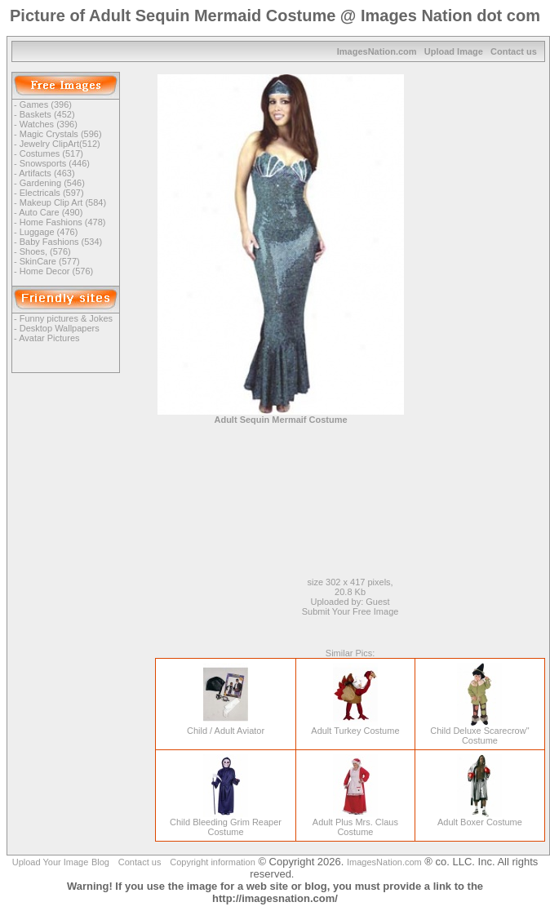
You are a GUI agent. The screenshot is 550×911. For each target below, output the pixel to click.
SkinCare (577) (50, 261)
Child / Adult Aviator (225, 726)
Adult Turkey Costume (355, 726)
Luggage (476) (49, 232)
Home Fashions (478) (63, 222)
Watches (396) (49, 124)
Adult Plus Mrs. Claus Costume (355, 823)
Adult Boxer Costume (479, 818)
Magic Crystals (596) (61, 134)
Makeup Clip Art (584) (63, 202)
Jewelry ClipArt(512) (60, 144)
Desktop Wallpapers (60, 328)
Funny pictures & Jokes (66, 318)
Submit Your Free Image (350, 611)
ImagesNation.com (377, 51)
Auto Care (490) (50, 212)
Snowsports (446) (55, 163)
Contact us (513, 51)
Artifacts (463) (46, 173)
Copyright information (212, 862)
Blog (100, 862)
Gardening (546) (52, 183)
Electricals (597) (52, 193)
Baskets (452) (47, 114)
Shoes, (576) (45, 251)
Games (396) (46, 104)
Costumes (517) (51, 153)
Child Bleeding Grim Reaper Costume (226, 823)
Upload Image (453, 51)
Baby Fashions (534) (61, 242)
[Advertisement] (491, 319)
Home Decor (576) (56, 271)
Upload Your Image (50, 862)
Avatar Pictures (49, 338)
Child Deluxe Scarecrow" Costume (479, 731)
